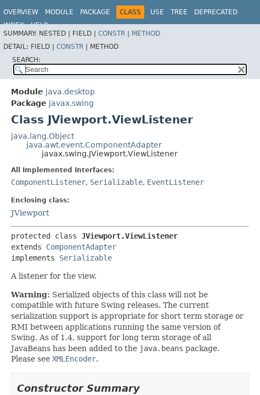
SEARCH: (26, 60)
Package (95, 12)
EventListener (175, 182)
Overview (20, 12)
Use (157, 12)
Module (59, 12)
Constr (111, 33)
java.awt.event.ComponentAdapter (94, 144)
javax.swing (71, 103)
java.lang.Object (42, 136)
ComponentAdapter (81, 246)
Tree (179, 12)
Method (146, 33)
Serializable (116, 182)
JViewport (30, 212)
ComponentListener (48, 182)
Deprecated (216, 12)
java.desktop (70, 91)
